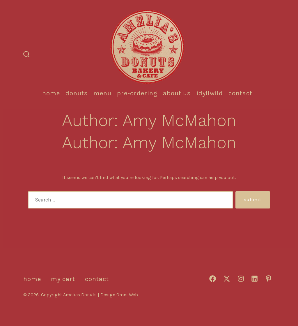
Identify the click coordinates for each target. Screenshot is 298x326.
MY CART (63, 279)
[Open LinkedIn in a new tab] (254, 278)
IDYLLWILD (209, 93)
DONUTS (76, 93)
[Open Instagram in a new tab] (241, 278)
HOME (51, 93)
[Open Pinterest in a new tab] (268, 278)
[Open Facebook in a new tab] (212, 278)
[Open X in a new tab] (226, 278)
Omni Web (127, 294)
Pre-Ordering (137, 93)
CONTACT (240, 93)
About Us (177, 93)
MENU (102, 93)
